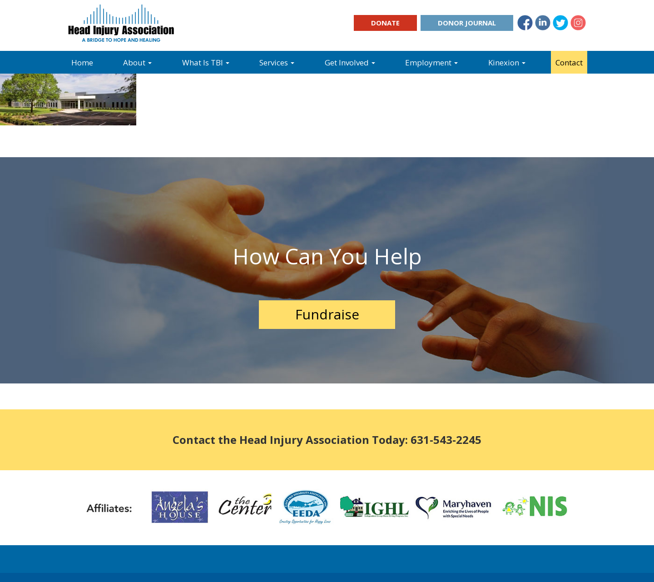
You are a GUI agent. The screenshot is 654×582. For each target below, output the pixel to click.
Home (82, 62)
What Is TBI (205, 62)
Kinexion (506, 62)
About (137, 62)
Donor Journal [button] (467, 22)
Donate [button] (385, 22)
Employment (431, 62)
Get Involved (350, 62)
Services (276, 62)
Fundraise (327, 314)
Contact (569, 62)
